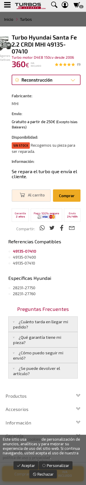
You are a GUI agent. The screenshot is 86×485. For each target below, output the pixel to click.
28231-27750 (24, 287)
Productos (43, 396)
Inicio (8, 19)
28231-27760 (24, 293)
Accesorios (43, 409)
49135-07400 (24, 257)
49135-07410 (24, 263)
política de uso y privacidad (26, 457)
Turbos (26, 19)
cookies (34, 439)
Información (43, 422)
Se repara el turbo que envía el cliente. (44, 174)
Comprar (67, 195)
